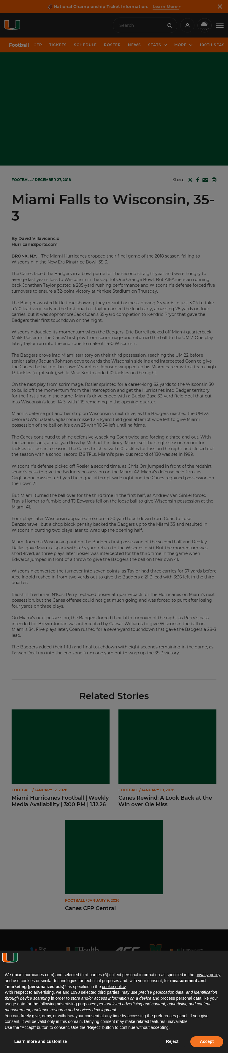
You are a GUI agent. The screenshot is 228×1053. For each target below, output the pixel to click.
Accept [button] (207, 1041)
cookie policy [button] (114, 986)
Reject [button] (172, 1041)
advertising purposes (76, 1003)
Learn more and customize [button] (40, 1041)
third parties (108, 992)
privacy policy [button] (207, 974)
